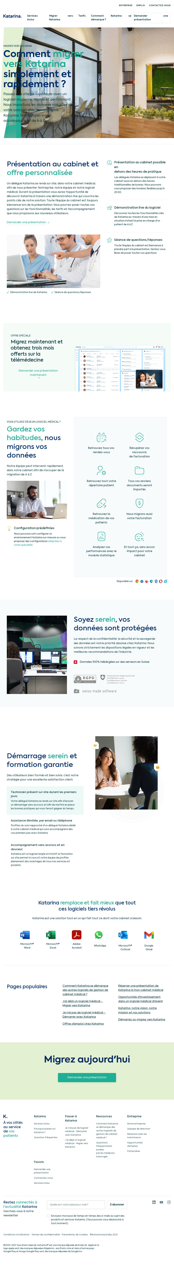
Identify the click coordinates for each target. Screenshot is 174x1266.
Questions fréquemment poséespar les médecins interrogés (105, 1150)
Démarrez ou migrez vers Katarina (141, 1019)
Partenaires (133, 1151)
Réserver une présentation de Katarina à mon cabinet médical (140, 988)
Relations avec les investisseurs (137, 1136)
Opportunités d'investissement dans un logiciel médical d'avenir (140, 999)
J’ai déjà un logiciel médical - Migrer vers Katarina (76, 1143)
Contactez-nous (160, 6)
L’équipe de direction (138, 1129)
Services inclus (32, 18)
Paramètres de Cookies (75, 1235)
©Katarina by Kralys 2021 (104, 1235)
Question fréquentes (45, 1137)
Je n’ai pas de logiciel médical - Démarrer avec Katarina (76, 1131)
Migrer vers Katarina (61, 18)
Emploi (140, 6)
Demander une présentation (151, 18)
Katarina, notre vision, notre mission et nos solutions (137, 1010)
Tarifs (81, 16)
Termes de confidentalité (45, 1235)
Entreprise (125, 6)
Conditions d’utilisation (16, 1235)
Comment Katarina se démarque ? (111, 18)
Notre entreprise (136, 1124)
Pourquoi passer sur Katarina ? (45, 1130)
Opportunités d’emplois (135, 1144)
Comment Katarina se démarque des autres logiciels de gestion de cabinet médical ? (85, 990)
